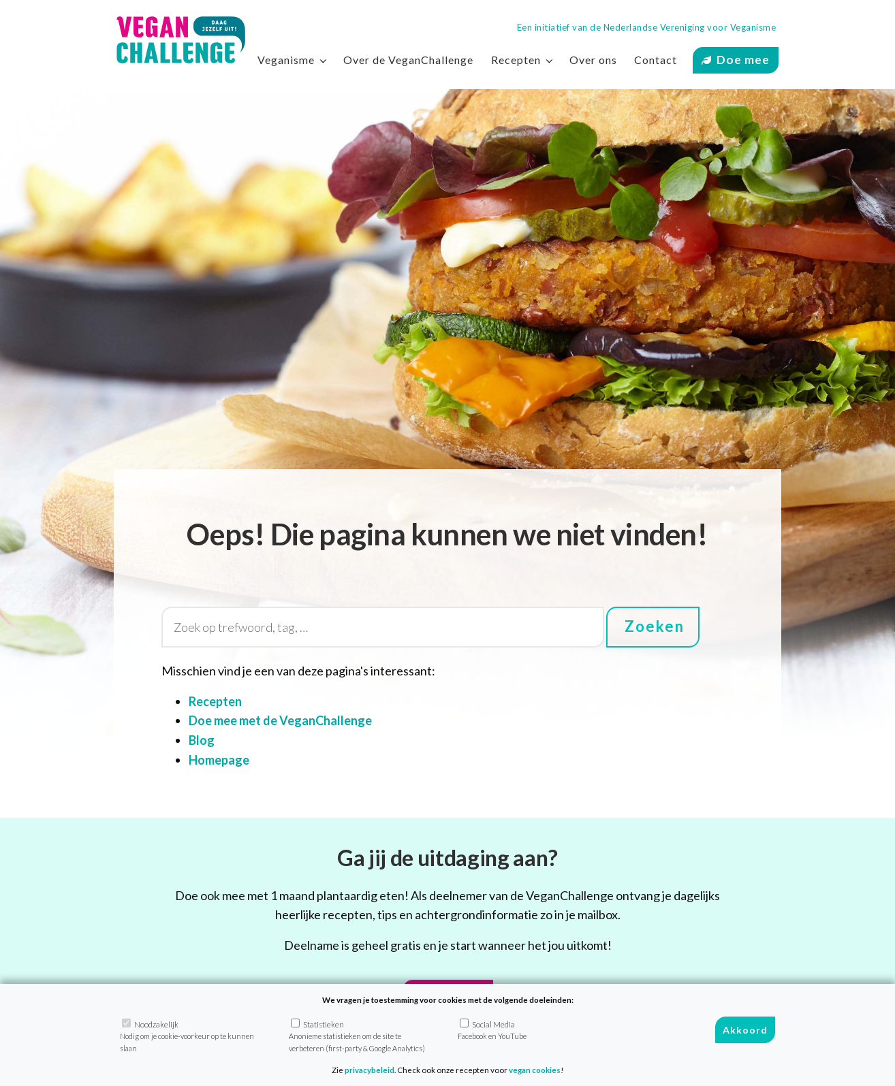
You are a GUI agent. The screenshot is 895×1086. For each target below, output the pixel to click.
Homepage (219, 759)
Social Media (492, 1029)
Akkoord (745, 1030)
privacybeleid (369, 1070)
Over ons (593, 59)
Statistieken (357, 1036)
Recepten (516, 59)
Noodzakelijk (187, 1036)
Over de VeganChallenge (408, 59)
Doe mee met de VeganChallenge (280, 720)
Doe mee (743, 59)
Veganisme (286, 59)
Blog (202, 740)
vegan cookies (535, 1070)
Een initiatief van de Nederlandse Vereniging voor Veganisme (646, 27)
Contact (655, 59)
